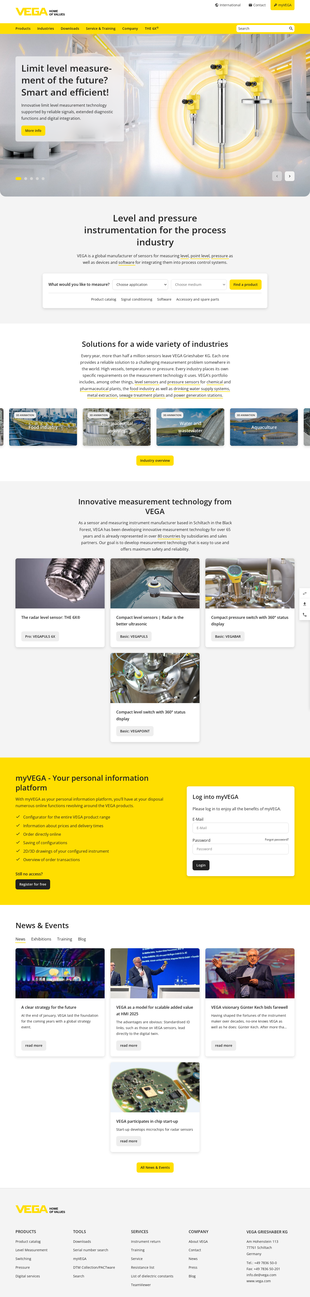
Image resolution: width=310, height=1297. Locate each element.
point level (200, 255)
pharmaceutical (94, 388)
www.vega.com (259, 1281)
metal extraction (102, 395)
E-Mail (198, 819)
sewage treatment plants (142, 395)
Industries (45, 28)
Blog (192, 1276)
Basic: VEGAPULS (134, 636)
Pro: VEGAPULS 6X (40, 636)
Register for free (32, 884)
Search (78, 1276)
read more (33, 1045)
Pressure (23, 1267)
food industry (142, 388)
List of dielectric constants (152, 1276)
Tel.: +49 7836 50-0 (262, 1262)
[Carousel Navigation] (283, 176)
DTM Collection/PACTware (94, 1267)
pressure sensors (183, 382)
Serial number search (90, 1250)
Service (137, 1258)
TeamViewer (141, 1284)
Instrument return (146, 1241)
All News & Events (155, 1167)
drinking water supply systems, (202, 388)
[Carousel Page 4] (37, 178)
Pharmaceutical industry (120, 427)
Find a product (245, 284)
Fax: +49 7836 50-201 (263, 1269)
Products (23, 28)
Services (139, 1231)
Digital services (28, 1276)
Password (201, 840)
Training (138, 1250)
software (126, 262)
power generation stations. (198, 395)
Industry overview (155, 460)
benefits (252, 809)
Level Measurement (31, 1250)
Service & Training (101, 28)
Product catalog (103, 299)
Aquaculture (267, 427)
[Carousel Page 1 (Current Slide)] (18, 178)
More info (33, 130)
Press (193, 1267)
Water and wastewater (194, 427)
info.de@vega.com (261, 1275)
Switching (23, 1258)
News (193, 1258)
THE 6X (152, 28)
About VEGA (198, 1241)
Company (130, 28)
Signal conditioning (136, 299)
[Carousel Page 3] (31, 178)
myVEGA (79, 1258)
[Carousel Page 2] (25, 178)
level (184, 255)
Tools (79, 1231)
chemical (215, 382)
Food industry (46, 427)
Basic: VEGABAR (228, 636)
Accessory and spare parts (197, 299)
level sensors (147, 382)
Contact (195, 1250)
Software (164, 299)
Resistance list (142, 1267)
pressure (220, 255)
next (289, 176)
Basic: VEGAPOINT (135, 731)
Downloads (70, 28)
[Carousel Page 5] (43, 178)
